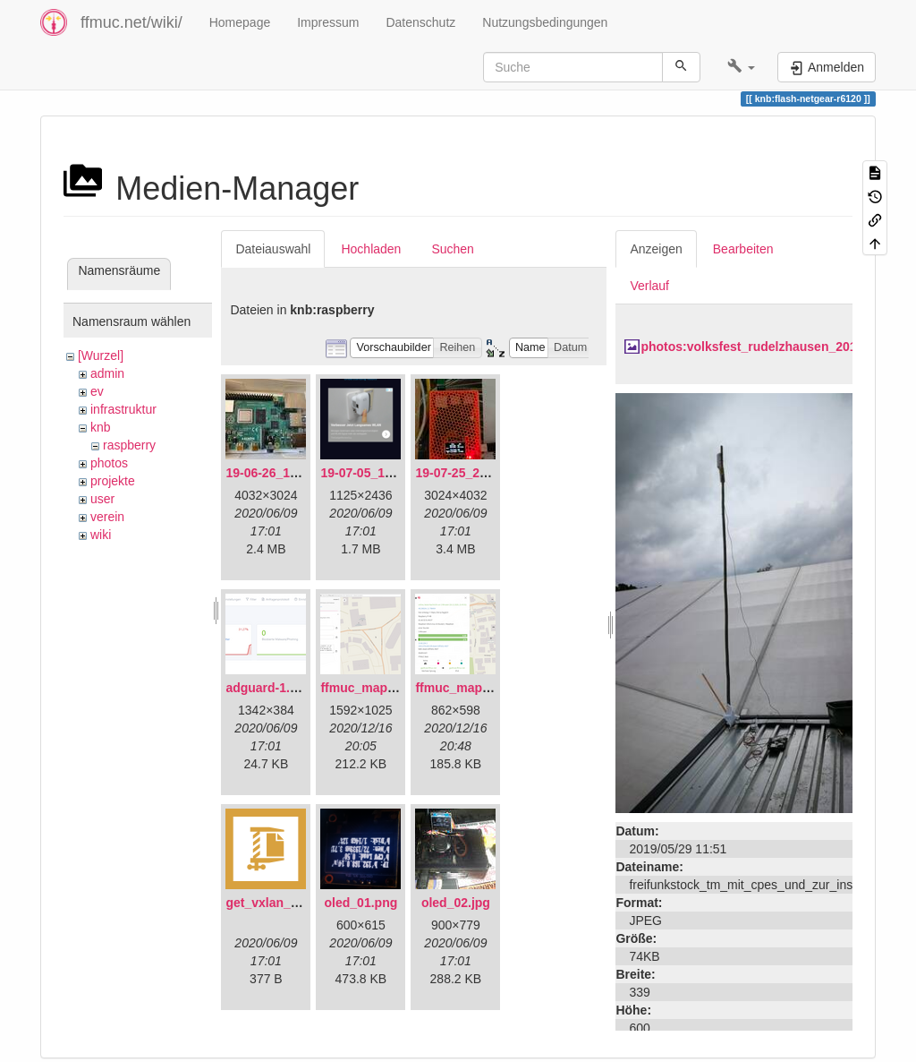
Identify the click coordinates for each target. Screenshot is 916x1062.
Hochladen (371, 249)
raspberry (129, 445)
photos (109, 463)
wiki (100, 534)
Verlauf (649, 285)
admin (107, 373)
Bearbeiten (743, 249)
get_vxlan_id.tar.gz (281, 902)
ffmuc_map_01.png (377, 688)
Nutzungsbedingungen (544, 22)
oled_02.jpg (455, 902)
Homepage (240, 22)
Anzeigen (656, 249)
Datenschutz (420, 22)
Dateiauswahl (272, 249)
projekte (112, 481)
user (102, 499)
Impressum (328, 22)
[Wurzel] (100, 355)
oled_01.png (361, 902)
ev (97, 391)
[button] (741, 67)
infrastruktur (123, 409)
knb (100, 427)
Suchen (452, 249)
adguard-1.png (268, 688)
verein (107, 517)
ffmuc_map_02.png (472, 688)
